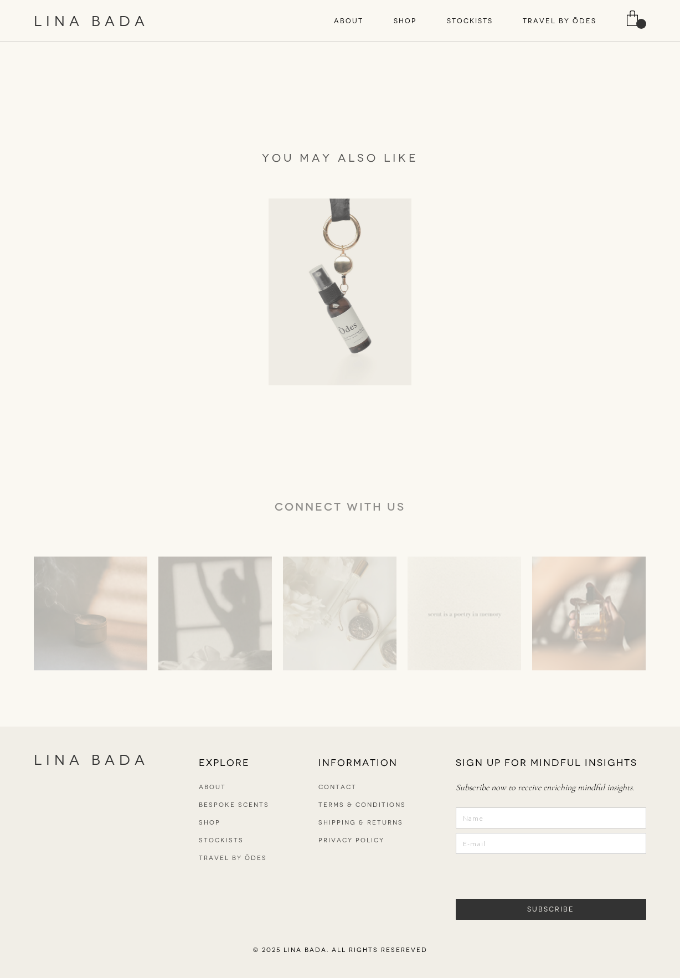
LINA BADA (91, 21)
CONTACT (337, 787)
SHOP (405, 21)
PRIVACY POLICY (351, 840)
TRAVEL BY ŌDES (559, 21)
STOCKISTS (470, 21)
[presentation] (522, 875)
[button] (349, 21)
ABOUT (348, 21)
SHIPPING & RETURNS (360, 822)
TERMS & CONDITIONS (362, 805)
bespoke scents (234, 805)
